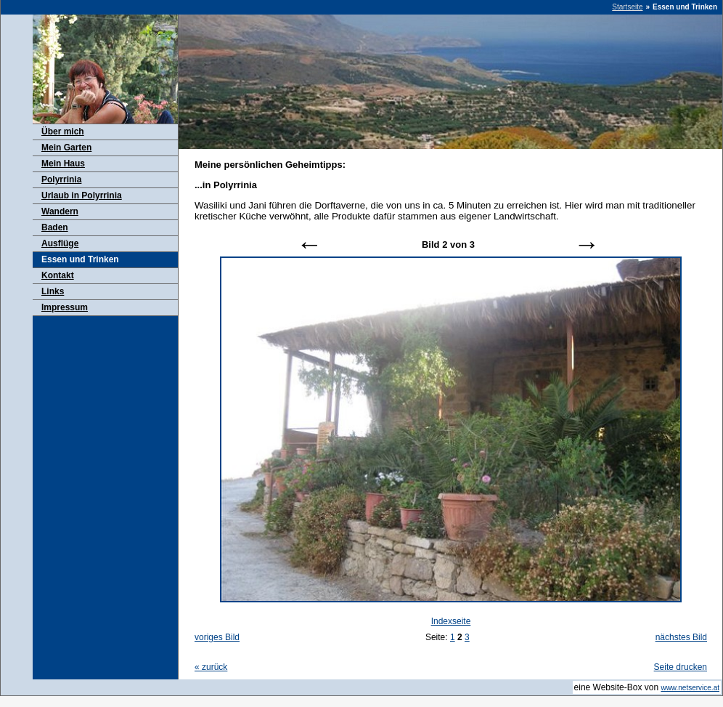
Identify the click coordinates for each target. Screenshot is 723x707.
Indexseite (451, 621)
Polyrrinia (61, 179)
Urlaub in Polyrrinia (81, 195)
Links (52, 291)
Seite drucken (680, 667)
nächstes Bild (681, 637)
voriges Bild (217, 637)
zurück (211, 667)
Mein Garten (66, 147)
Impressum (64, 307)
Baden (54, 227)
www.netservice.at (690, 688)
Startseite (627, 7)
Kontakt (57, 275)
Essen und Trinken (80, 259)
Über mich (62, 131)
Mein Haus (63, 163)
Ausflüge (59, 243)
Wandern (59, 211)
